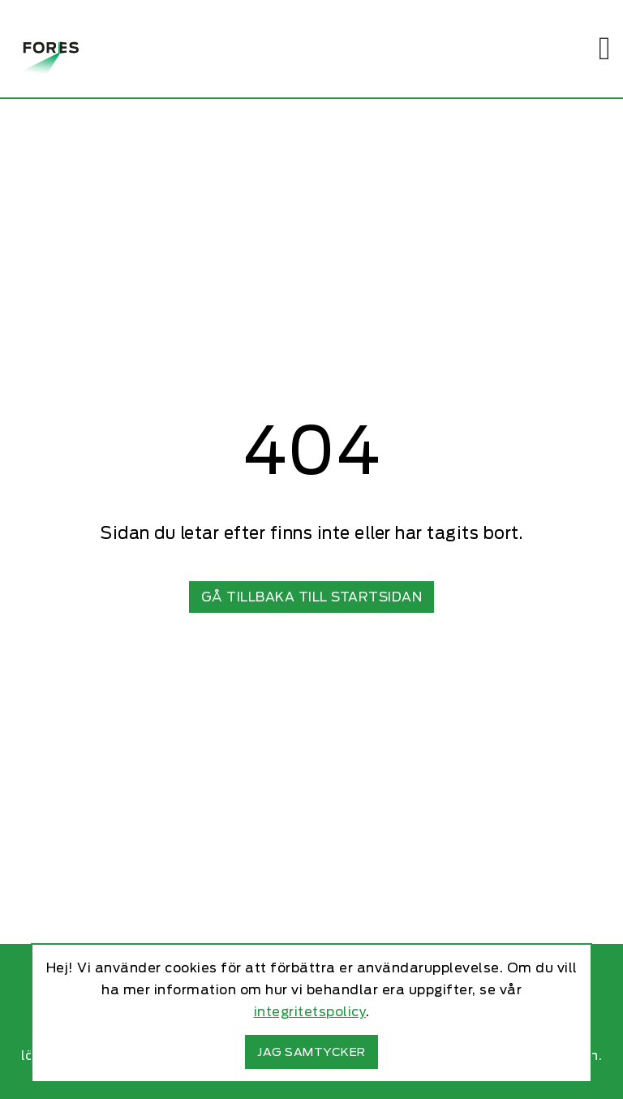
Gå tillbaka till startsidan (312, 597)
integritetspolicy (310, 1011)
